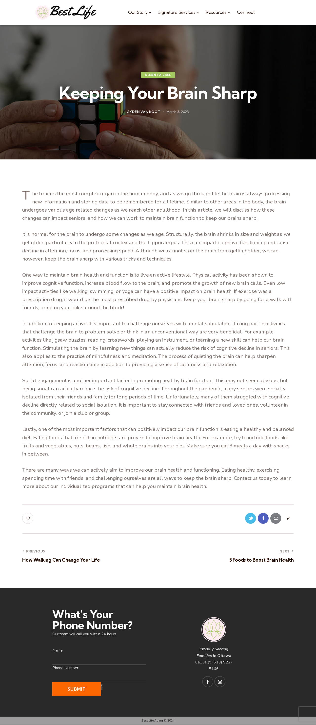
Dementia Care (158, 75)
